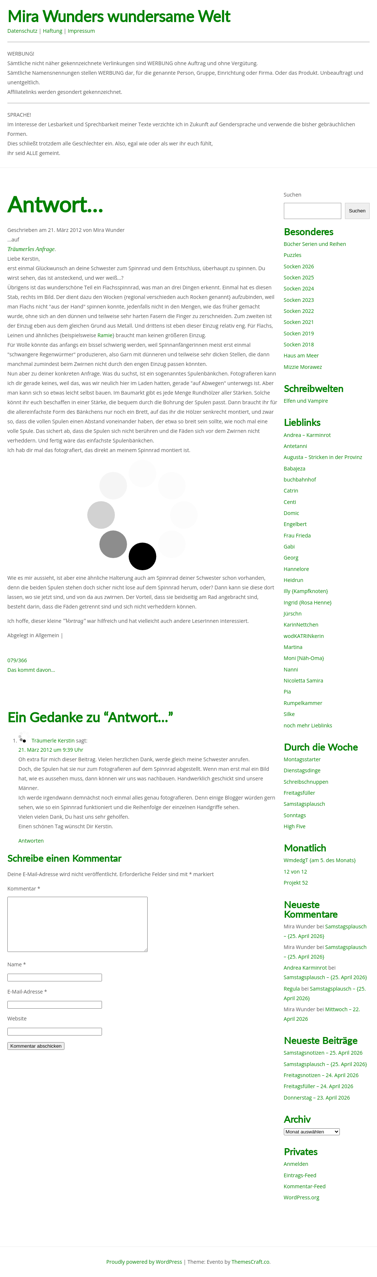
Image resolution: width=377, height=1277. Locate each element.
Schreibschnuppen (306, 781)
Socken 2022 (299, 310)
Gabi (289, 546)
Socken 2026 (299, 266)
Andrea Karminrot (305, 967)
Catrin (291, 490)
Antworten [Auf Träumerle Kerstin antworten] (31, 840)
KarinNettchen (301, 624)
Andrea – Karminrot (307, 434)
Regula (292, 988)
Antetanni (295, 445)
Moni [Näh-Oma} (304, 658)
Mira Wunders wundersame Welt (118, 16)
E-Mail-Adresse (27, 991)
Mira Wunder (109, 229)
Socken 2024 (299, 288)
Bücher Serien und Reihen (315, 243)
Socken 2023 (299, 299)
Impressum (81, 30)
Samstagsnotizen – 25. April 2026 (323, 1052)
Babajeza (295, 468)
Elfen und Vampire (306, 400)
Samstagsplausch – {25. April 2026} (325, 977)
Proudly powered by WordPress (144, 1261)
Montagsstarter (302, 759)
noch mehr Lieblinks (308, 725)
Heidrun (293, 579)
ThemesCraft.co (250, 1261)
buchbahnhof (300, 479)
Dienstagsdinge (302, 770)
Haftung (52, 30)
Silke (289, 713)
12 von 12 (295, 871)
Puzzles (293, 254)
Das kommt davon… (31, 669)
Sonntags (295, 815)
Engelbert (295, 524)
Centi (290, 501)
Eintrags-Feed (300, 1175)
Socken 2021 (299, 321)
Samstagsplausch (304, 803)
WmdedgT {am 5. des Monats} (320, 860)
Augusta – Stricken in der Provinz (323, 457)
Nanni (291, 669)
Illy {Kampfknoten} (306, 591)
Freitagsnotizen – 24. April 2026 (321, 1075)
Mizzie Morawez (303, 366)
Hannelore (296, 568)
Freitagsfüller (299, 792)
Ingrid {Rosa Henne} (308, 602)
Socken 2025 (299, 277)
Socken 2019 (299, 333)
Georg (291, 557)
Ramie (105, 335)
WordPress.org (301, 1197)
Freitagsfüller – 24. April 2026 (318, 1086)
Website (17, 1018)
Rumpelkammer (303, 702)
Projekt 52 (296, 882)
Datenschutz (22, 30)
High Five (295, 826)
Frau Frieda (297, 535)
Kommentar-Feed (305, 1186)
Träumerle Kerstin (53, 740)
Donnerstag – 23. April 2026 (317, 1097)
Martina (293, 646)
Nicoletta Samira (303, 680)
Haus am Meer (301, 355)
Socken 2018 (299, 344)
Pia (287, 691)
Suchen (293, 194)
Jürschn (293, 613)
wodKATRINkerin (304, 635)
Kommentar (23, 888)
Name (16, 964)
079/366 (17, 660)
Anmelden (296, 1163)
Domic (291, 512)
